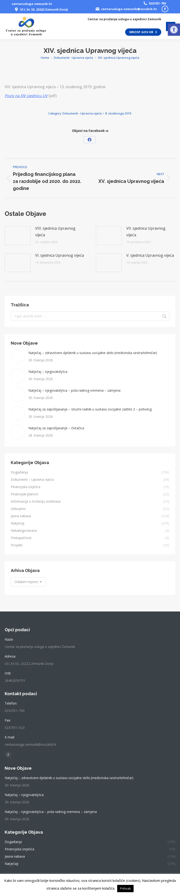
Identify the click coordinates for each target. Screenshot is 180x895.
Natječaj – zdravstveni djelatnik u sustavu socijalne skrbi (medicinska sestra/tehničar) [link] (92, 353)
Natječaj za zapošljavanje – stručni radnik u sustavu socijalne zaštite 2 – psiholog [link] (90, 409)
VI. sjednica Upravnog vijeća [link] (59, 255)
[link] (174, 30)
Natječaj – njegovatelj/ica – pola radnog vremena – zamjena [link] (74, 390)
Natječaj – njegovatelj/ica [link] (47, 371)
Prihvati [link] (125, 888)
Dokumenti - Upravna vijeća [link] (82, 113)
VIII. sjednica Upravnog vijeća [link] (55, 231)
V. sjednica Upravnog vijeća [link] (150, 255)
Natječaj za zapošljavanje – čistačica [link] (56, 428)
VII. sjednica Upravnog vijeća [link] (145, 231)
